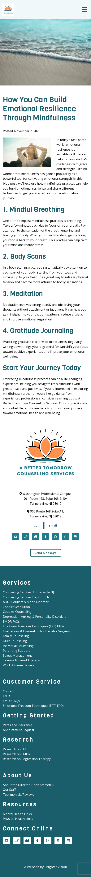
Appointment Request (18, 730)
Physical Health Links (18, 819)
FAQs (6, 696)
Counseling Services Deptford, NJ (26, 597)
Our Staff (9, 790)
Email (53, 525)
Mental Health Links (17, 814)
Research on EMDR (16, 754)
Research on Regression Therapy (27, 759)
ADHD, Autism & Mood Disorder (26, 602)
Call (37, 525)
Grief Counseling (15, 641)
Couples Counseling (17, 612)
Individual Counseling (18, 646)
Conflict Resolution (16, 607)
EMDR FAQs (11, 621)
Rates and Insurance (17, 725)
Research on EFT (15, 749)
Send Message (45, 553)
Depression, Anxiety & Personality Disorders (34, 616)
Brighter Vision (56, 867)
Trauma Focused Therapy (21, 660)
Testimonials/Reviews (18, 794)
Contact (8, 691)
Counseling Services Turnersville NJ (28, 592)
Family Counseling (16, 636)
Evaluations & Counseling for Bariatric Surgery (36, 631)
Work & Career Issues (18, 665)
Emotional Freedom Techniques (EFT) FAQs (33, 626)
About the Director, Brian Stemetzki (28, 785)
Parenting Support (16, 650)
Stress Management (17, 655)
